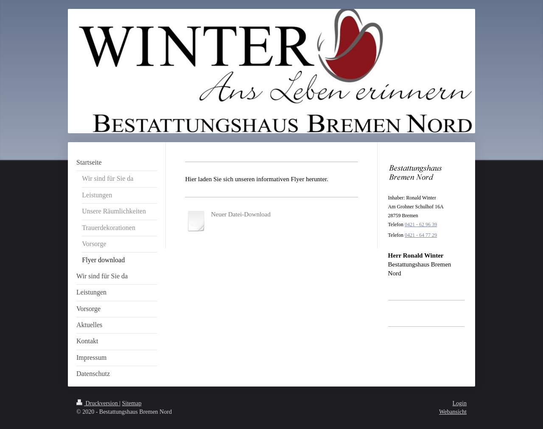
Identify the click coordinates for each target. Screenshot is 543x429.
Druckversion (97, 403)
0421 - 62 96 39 (421, 224)
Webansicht (453, 412)
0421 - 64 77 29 (421, 235)
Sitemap (132, 403)
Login (460, 403)
